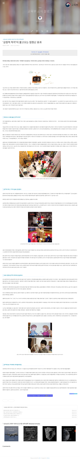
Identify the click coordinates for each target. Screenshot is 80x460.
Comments (6, 446)
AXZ (40, 458)
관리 (47, 31)
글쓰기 (32, 31)
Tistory (48, 458)
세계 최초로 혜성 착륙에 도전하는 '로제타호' (11, 413)
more (76, 424)
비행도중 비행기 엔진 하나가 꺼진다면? (10, 410)
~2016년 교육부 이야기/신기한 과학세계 (13, 39)
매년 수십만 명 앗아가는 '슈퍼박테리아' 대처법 (12, 412)
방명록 (37, 31)
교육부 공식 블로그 (40, 11)
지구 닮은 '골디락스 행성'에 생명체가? (10, 415)
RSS (42, 31)
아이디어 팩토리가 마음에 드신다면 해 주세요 (40, 395)
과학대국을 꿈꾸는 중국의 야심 (9, 417)
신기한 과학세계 (17, 407)
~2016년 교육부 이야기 (8, 407)
